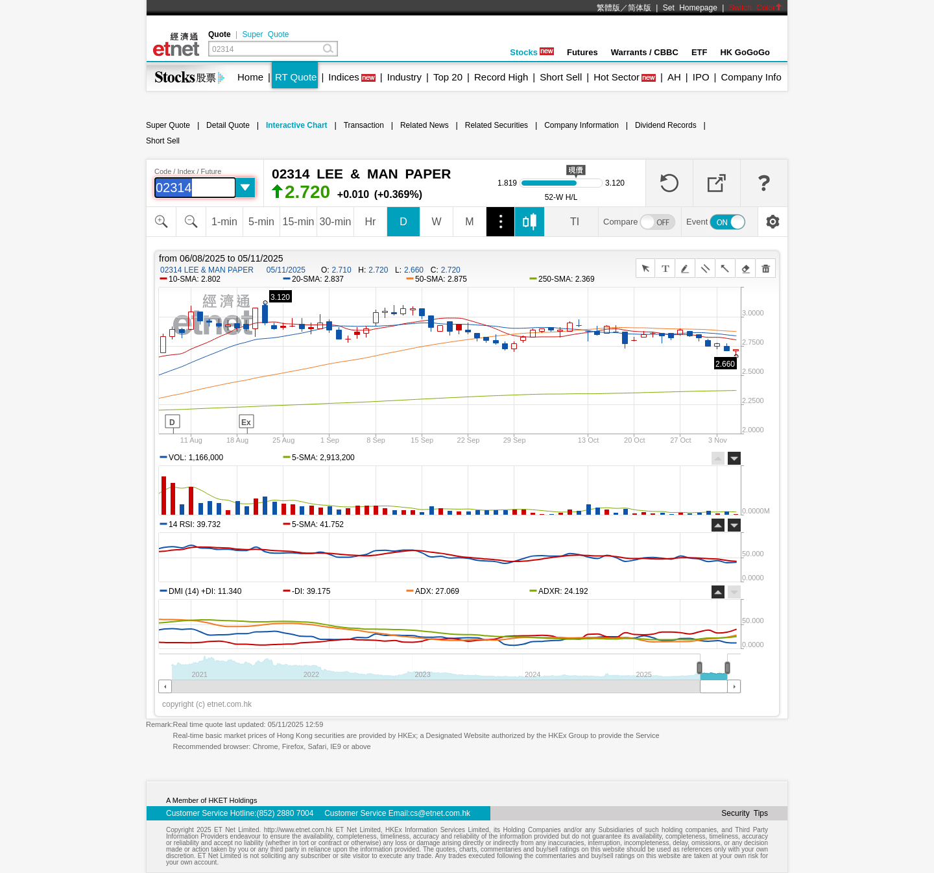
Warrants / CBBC (644, 52)
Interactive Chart (297, 125)
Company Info (751, 76)
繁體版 (608, 7)
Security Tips (744, 813)
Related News (424, 125)
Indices (343, 76)
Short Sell (561, 76)
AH (674, 76)
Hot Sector (616, 76)
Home (250, 76)
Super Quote (265, 34)
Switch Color (755, 7)
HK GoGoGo (745, 52)
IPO (701, 76)
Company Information (581, 125)
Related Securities (496, 125)
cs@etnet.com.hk (440, 813)
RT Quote (296, 76)
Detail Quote (228, 125)
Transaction (364, 125)
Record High (501, 76)
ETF (699, 52)
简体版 (639, 7)
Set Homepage (690, 7)
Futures (582, 52)
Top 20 (447, 76)
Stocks (532, 52)
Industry (404, 76)
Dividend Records (666, 125)
